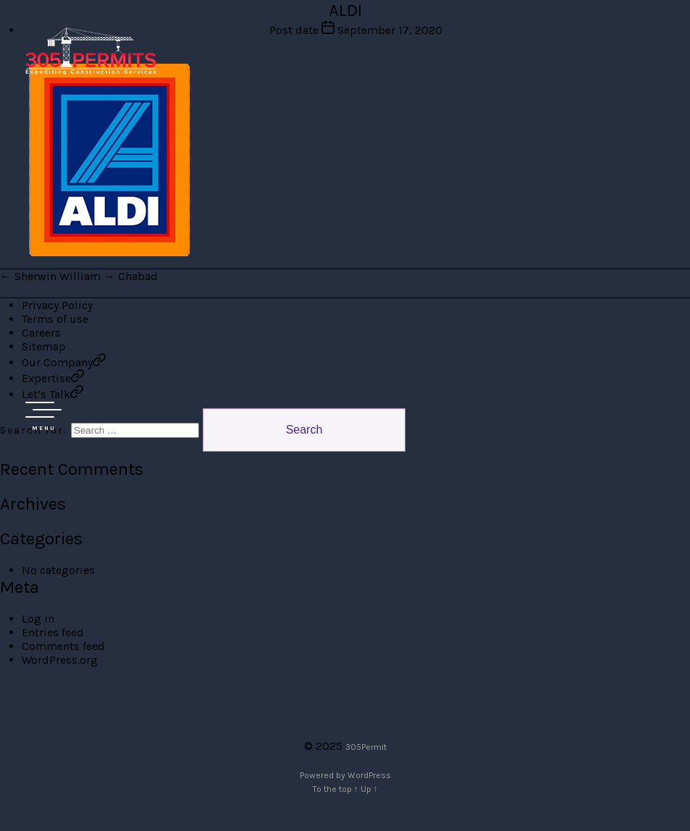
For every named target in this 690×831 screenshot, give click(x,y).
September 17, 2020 (389, 30)
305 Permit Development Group (90, 50)
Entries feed (53, 632)
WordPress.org (60, 660)
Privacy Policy (57, 305)
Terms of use (55, 319)
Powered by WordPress (345, 775)
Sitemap (44, 346)
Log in (38, 618)
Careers (41, 332)
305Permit (366, 747)
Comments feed (63, 646)
